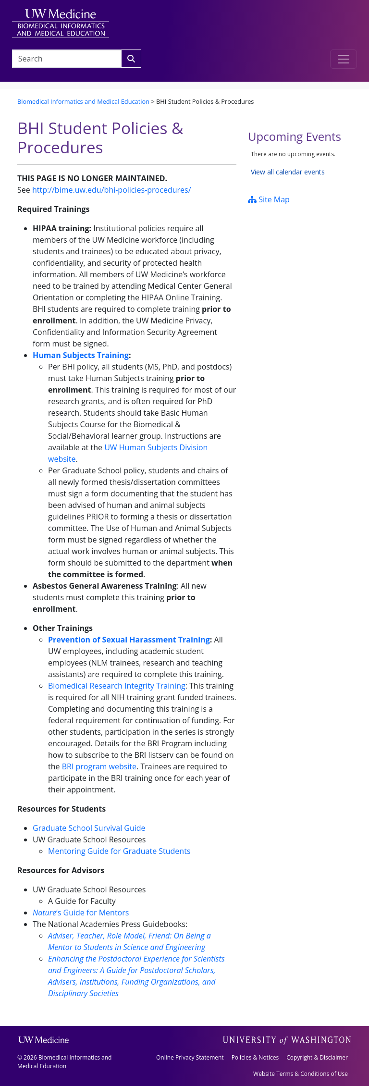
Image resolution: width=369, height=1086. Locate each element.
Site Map (269, 199)
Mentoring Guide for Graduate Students (119, 851)
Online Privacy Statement (190, 1057)
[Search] (131, 58)
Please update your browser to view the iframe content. (300, 163)
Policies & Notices (255, 1057)
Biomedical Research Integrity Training (116, 685)
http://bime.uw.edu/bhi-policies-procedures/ (111, 190)
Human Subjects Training (81, 355)
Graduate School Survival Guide (89, 828)
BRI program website (99, 766)
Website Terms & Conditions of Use (300, 1074)
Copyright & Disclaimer (317, 1057)
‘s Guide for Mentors (81, 912)
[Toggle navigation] (343, 59)
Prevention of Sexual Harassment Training (129, 639)
